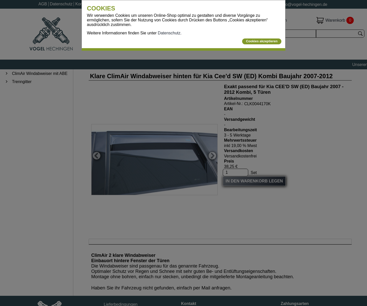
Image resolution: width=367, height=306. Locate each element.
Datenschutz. (169, 33)
